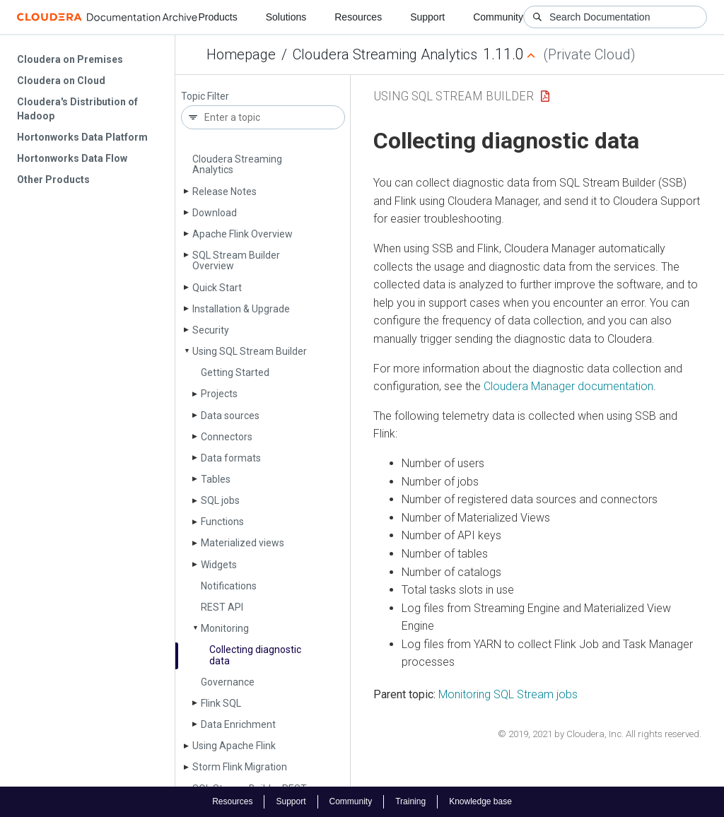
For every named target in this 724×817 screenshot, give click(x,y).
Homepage (241, 54)
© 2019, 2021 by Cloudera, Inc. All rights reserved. (599, 734)
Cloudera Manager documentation (568, 386)
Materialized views (242, 542)
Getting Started (235, 372)
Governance (228, 682)
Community (498, 17)
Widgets (219, 564)
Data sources (230, 415)
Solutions (286, 17)
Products (217, 17)
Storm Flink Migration (239, 766)
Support (427, 17)
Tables (215, 479)
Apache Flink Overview (242, 234)
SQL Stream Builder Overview (236, 260)
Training (410, 801)
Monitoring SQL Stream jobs (508, 694)
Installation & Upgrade (241, 309)
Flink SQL (221, 703)
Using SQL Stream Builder (249, 351)
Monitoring (225, 628)
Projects (219, 393)
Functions (222, 521)
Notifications (229, 586)
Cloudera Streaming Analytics (385, 54)
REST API (222, 607)
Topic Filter (205, 96)
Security (210, 330)
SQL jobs (220, 500)
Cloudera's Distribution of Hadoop (77, 109)
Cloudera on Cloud (61, 80)
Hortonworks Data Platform (82, 137)
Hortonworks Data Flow (72, 158)
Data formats (231, 458)
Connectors (226, 436)
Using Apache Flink (234, 745)
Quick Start (217, 287)
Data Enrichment (238, 724)
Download (214, 212)
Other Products (53, 179)
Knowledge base (480, 801)
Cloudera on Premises (70, 59)
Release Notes (224, 191)
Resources (358, 17)
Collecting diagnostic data (255, 655)
